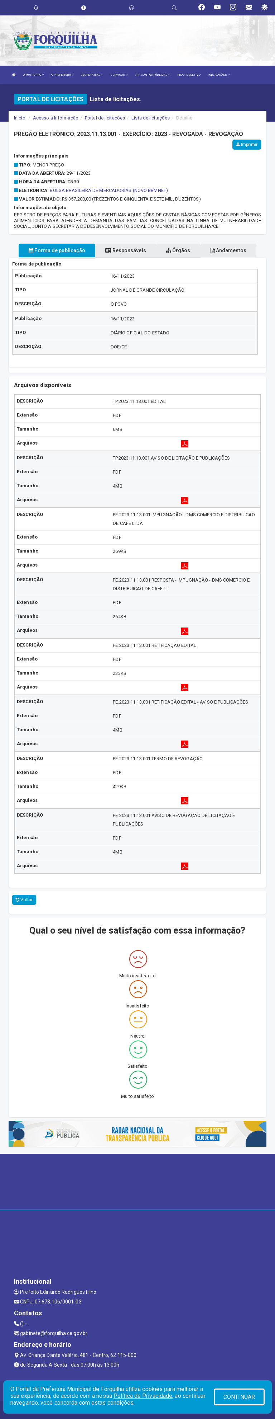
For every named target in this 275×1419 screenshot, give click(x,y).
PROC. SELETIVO (188, 74)
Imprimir (246, 144)
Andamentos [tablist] (228, 250)
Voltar (24, 899)
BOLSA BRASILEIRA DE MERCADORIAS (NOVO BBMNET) (109, 190)
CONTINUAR (239, 1397)
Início (19, 118)
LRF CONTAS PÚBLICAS (152, 74)
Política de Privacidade (143, 1395)
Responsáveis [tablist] (125, 250)
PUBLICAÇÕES (219, 74)
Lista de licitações (150, 118)
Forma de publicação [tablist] (57, 250)
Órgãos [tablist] (178, 250)
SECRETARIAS (92, 74)
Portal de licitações (105, 118)
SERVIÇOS (118, 74)
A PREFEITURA (62, 74)
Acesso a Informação (55, 118)
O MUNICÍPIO (33, 74)
